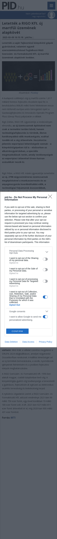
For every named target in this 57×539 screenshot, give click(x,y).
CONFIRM (17, 331)
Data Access (28, 342)
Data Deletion (11, 342)
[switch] (45, 259)
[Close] (51, 197)
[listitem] (28, 252)
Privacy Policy (45, 342)
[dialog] (28, 269)
